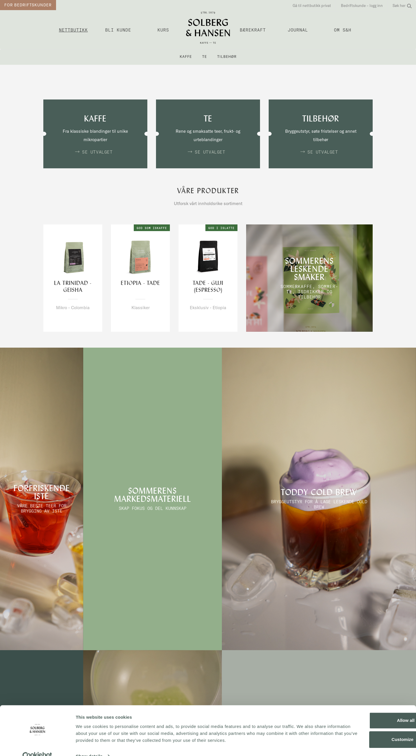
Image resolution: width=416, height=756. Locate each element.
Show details (89, 744)
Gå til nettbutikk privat (312, 5)
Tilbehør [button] (227, 56)
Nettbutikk (73, 30)
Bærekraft (253, 30)
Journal (298, 30)
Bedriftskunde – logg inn (362, 5)
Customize (368, 727)
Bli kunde (118, 30)
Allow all (368, 709)
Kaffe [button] (186, 56)
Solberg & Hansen (207, 28)
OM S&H (342, 30)
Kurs (163, 30)
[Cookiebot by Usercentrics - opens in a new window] (37, 744)
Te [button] (204, 56)
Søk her (402, 5)
